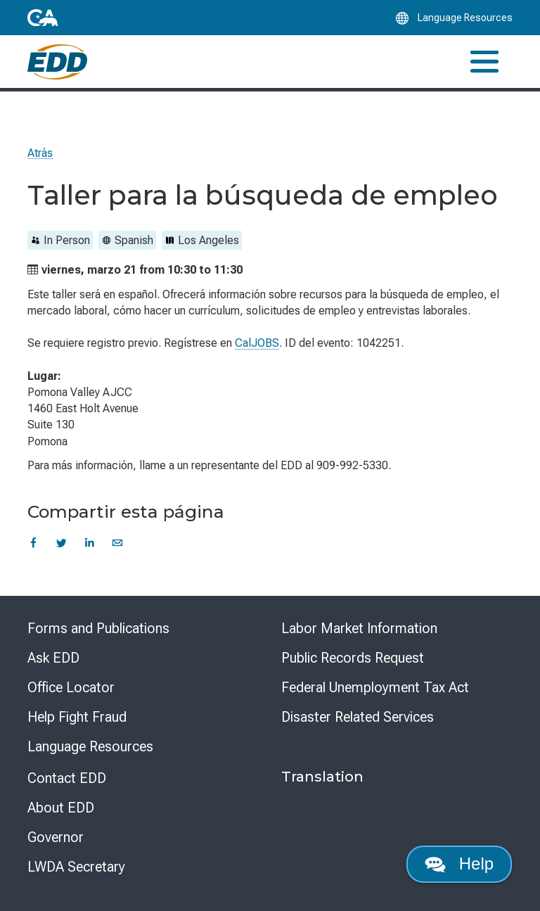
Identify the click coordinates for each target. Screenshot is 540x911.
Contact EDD (66, 778)
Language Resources (90, 746)
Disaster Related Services (357, 716)
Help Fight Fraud (77, 716)
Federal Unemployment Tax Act (375, 687)
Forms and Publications (98, 628)
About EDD (60, 807)
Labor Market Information (359, 628)
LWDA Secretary (76, 866)
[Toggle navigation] (484, 61)
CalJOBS (257, 343)
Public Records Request (352, 657)
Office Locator (71, 687)
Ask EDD (53, 657)
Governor (55, 837)
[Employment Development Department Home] (57, 61)
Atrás (40, 153)
